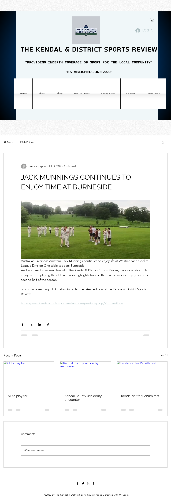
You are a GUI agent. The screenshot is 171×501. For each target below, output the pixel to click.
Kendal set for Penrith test (140, 396)
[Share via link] (48, 324)
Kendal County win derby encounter (83, 397)
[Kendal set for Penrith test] (142, 376)
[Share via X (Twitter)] (31, 324)
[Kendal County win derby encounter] (85, 376)
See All (164, 354)
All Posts (8, 142)
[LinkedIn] (88, 483)
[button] (152, 20)
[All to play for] (29, 376)
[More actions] (148, 166)
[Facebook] (77, 483)
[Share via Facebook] (22, 324)
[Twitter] (83, 483)
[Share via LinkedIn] (39, 324)
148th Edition (27, 142)
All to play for (17, 396)
